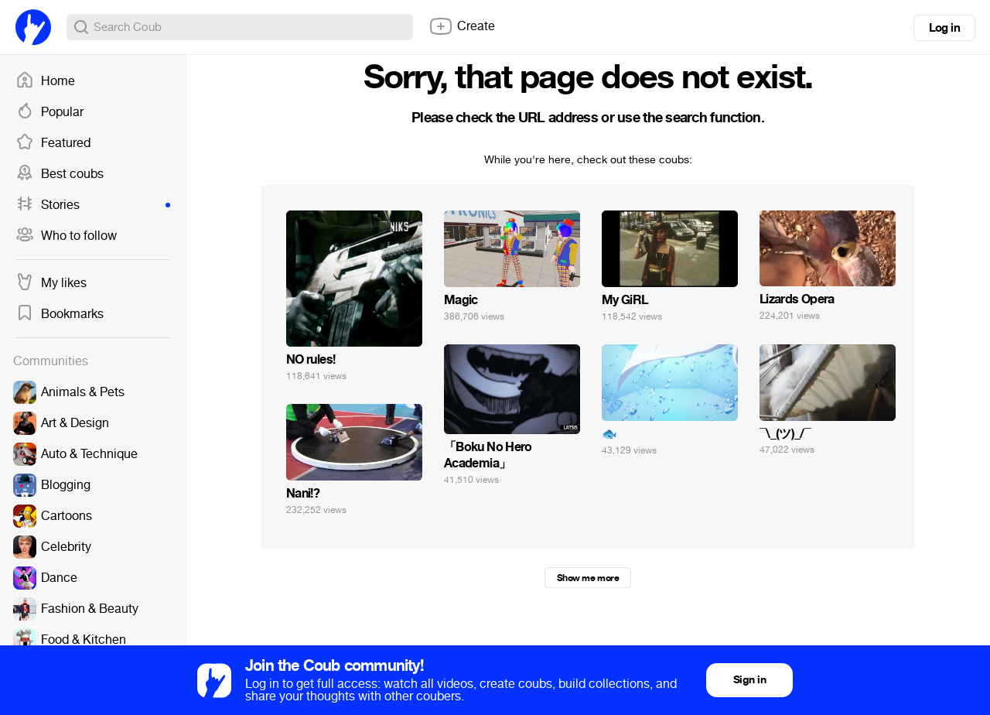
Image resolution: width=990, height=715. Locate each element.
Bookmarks (59, 314)
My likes (51, 283)
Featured (52, 143)
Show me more (588, 578)
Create (461, 26)
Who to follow (66, 236)
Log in (944, 28)
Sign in (749, 679)
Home (45, 81)
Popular (49, 112)
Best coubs (59, 174)
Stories (92, 205)
